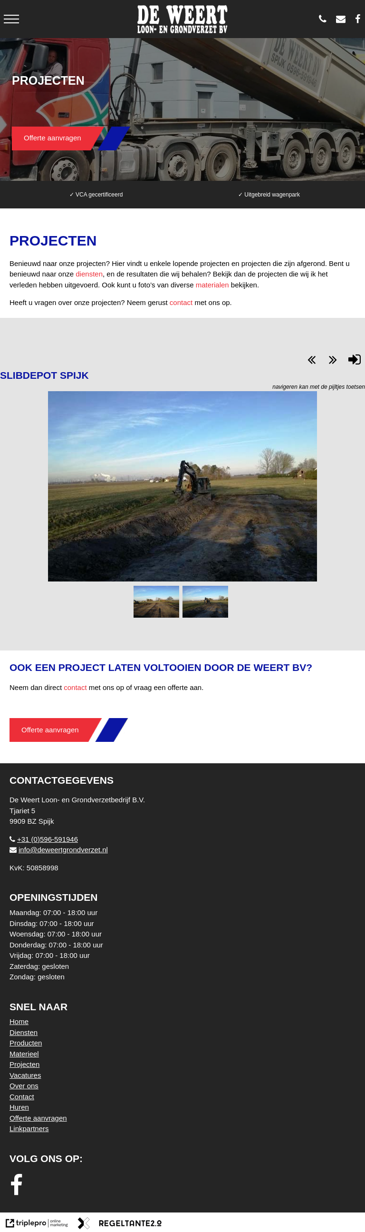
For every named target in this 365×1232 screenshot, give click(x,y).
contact (181, 302)
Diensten (24, 1032)
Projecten (24, 1064)
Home (19, 1021)
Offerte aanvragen (52, 138)
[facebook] (19, 1185)
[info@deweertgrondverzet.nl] (343, 19)
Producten (26, 1043)
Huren (19, 1107)
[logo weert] (182, 19)
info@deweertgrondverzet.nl (59, 850)
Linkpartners (29, 1128)
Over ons (24, 1086)
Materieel (24, 1054)
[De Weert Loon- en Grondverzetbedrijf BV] (360, 19)
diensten (89, 274)
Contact (22, 1097)
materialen (212, 285)
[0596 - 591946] (325, 19)
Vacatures (25, 1075)
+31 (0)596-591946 (44, 839)
